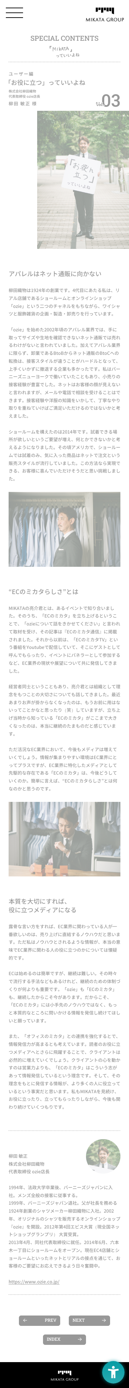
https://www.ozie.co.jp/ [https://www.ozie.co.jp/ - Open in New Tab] (34, 1282)
